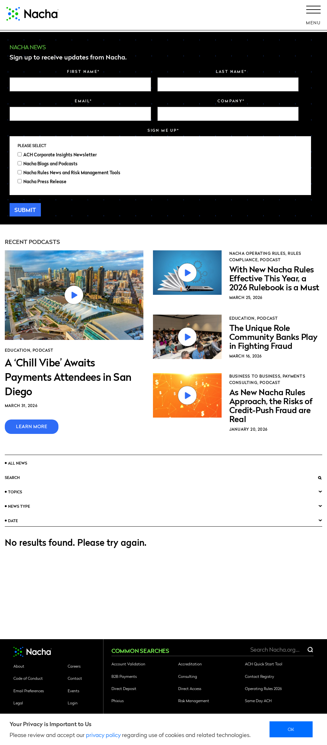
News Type (19, 506)
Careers (74, 666)
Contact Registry (259, 676)
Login (73, 702)
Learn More (31, 426)
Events (73, 690)
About (18, 666)
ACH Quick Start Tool (263, 663)
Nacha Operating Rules (257, 253)
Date (13, 520)
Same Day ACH (258, 700)
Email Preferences (28, 690)
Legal (18, 702)
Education (17, 350)
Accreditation (190, 663)
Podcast (43, 350)
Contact (75, 678)
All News (17, 463)
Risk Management (193, 700)
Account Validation (128, 663)
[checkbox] (160, 168)
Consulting (187, 676)
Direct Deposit (123, 688)
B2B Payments (124, 676)
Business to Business (254, 376)
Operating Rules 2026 (263, 688)
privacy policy (103, 734)
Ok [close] (291, 729)
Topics (15, 491)
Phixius (117, 700)
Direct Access (189, 688)
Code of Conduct (28, 678)
